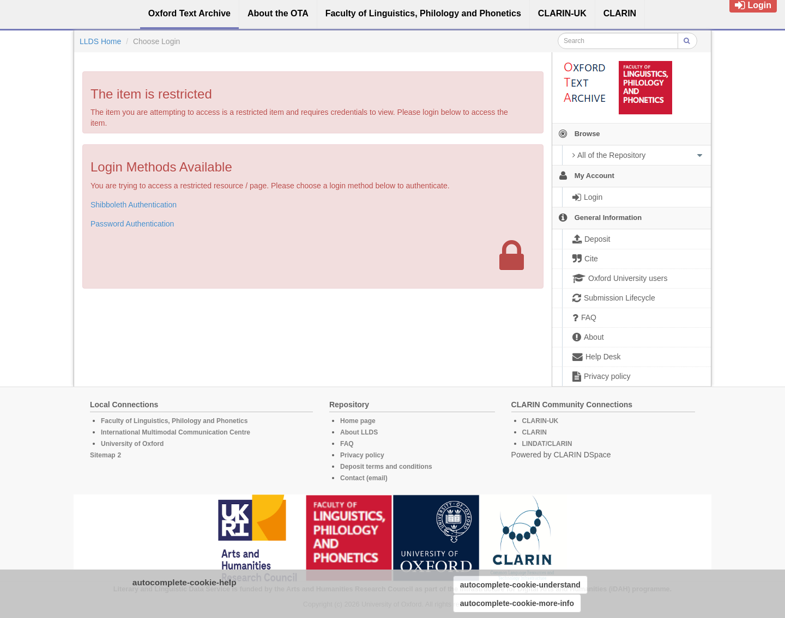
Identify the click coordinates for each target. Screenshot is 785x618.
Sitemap (103, 455)
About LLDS (359, 432)
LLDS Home (100, 41)
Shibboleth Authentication (133, 204)
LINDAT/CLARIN (547, 444)
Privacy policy (362, 455)
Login (753, 5)
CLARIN (534, 432)
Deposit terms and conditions (386, 466)
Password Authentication (132, 223)
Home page (358, 421)
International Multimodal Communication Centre (175, 432)
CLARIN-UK (540, 421)
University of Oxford (132, 444)
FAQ (347, 444)
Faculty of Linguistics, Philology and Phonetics (174, 421)
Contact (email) (364, 478)
